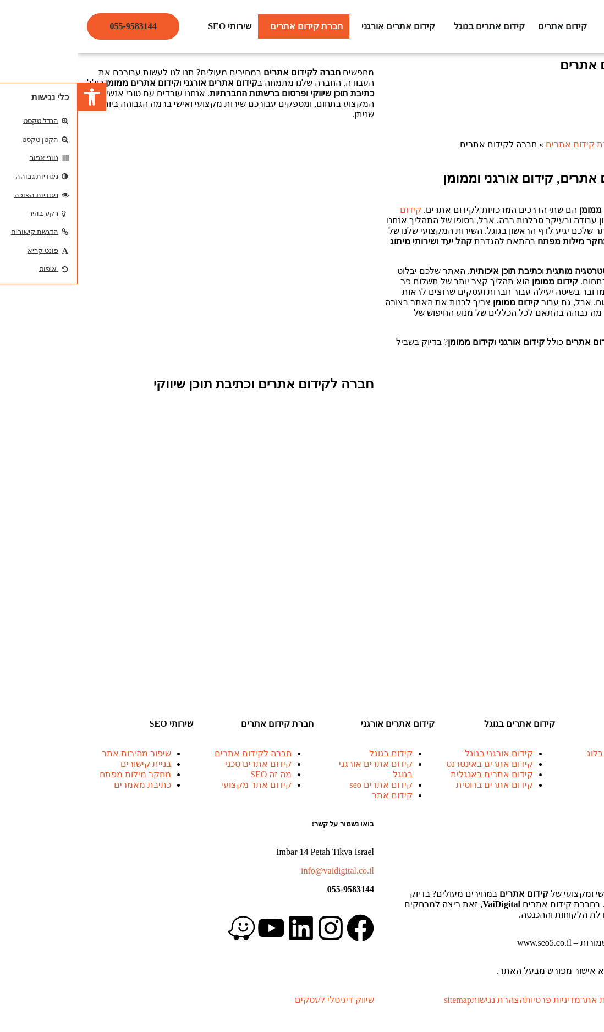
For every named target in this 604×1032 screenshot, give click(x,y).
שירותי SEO (152, 26)
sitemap (380, 1000)
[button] (409, 26)
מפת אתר (521, 1000)
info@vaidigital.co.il (259, 870)
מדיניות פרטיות (475, 1000)
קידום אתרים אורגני (321, 26)
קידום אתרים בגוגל (411, 26)
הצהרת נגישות (420, 1000)
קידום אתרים (484, 26)
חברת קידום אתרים (229, 26)
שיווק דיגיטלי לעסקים (256, 999)
